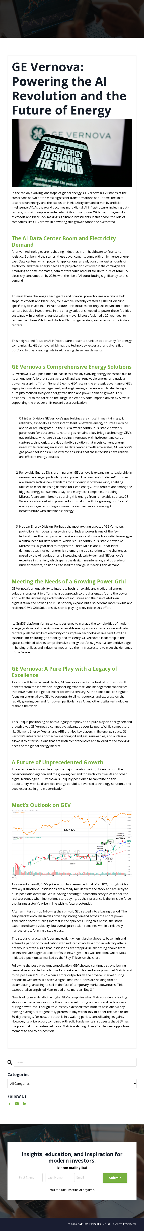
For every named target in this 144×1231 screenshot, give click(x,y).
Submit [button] (115, 1178)
